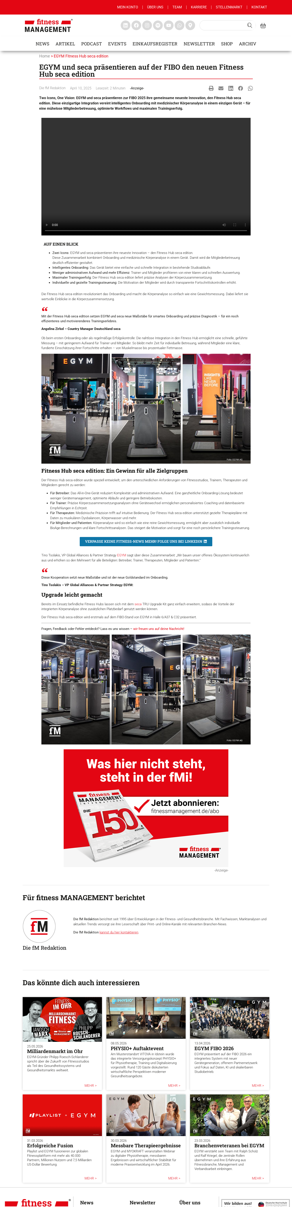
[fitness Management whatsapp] (179, 25)
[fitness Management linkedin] (125, 25)
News (42, 43)
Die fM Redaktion (52, 88)
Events (117, 43)
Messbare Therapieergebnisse (146, 1145)
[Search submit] (250, 25)
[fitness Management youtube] (169, 25)
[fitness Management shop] (263, 25)
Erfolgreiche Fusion (50, 1145)
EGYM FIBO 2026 (214, 1048)
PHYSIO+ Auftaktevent (137, 1048)
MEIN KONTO (127, 7)
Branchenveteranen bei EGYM (229, 1145)
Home (44, 56)
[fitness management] (49, 25)
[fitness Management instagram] (147, 25)
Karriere (199, 7)
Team (177, 7)
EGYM (121, 555)
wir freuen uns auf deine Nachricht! (158, 629)
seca (138, 604)
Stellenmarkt (229, 7)
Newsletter (199, 43)
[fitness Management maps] (190, 25)
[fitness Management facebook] (136, 25)
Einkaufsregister (155, 43)
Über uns (155, 7)
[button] (211, 88)
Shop (227, 43)
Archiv (247, 43)
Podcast (91, 43)
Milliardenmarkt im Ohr (55, 1051)
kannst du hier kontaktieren (119, 932)
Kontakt (259, 7)
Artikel (65, 43)
